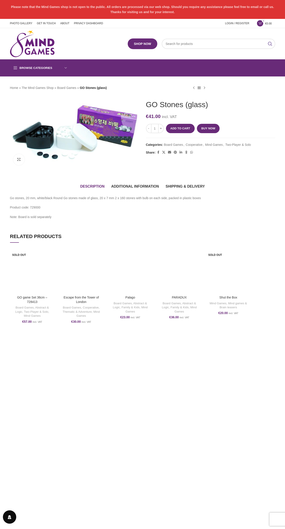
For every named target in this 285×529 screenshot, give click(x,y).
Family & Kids (130, 307)
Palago (130, 297)
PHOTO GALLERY (227, 392)
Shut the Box (228, 297)
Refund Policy (155, 399)
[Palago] (130, 271)
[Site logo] (32, 43)
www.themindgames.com (34, 494)
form (45, 498)
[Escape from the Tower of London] (81, 271)
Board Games (66, 88)
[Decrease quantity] (149, 128)
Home (14, 88)
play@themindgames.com (36, 490)
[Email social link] (169, 152)
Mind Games (214, 144)
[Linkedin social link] (181, 152)
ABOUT (219, 407)
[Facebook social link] (158, 152)
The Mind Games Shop (38, 88)
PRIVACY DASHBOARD (231, 415)
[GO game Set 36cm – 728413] (32, 271)
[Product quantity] (155, 128)
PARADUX (179, 297)
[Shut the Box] (228, 271)
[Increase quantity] (161, 128)
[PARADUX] (179, 271)
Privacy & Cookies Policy (163, 415)
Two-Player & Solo (238, 144)
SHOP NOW (142, 44)
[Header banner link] (142, 9)
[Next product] (204, 88)
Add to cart (180, 128)
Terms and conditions (160, 392)
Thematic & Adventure (77, 311)
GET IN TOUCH (225, 399)
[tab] (92, 186)
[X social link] (164, 152)
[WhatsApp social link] (191, 152)
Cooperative (194, 144)
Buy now (208, 128)
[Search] (218, 44)
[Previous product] (193, 88)
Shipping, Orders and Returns (166, 407)
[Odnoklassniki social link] (186, 152)
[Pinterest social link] (175, 152)
